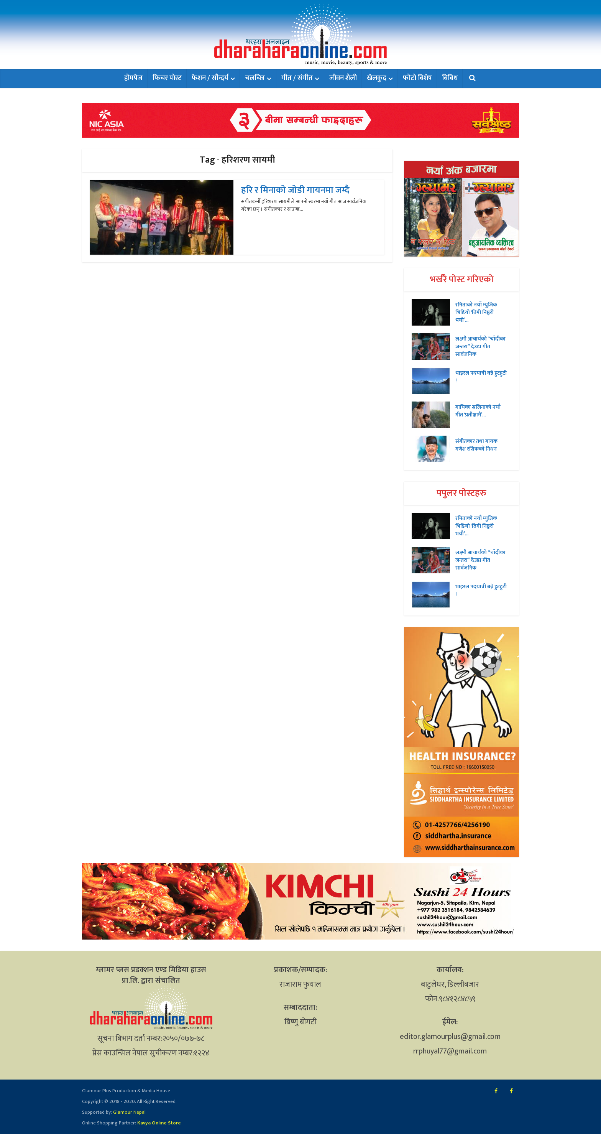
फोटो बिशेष (417, 78)
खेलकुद (376, 78)
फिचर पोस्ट (167, 78)
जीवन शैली (343, 78)
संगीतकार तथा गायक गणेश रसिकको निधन (476, 445)
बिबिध (450, 78)
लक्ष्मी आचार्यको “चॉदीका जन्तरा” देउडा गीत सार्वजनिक (480, 346)
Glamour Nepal (129, 1112)
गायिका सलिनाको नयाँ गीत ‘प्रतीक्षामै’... (478, 411)
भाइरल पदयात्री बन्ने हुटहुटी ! (481, 377)
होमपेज (133, 78)
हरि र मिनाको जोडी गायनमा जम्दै (295, 190)
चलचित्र (255, 78)
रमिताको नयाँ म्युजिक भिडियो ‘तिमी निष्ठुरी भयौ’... (476, 312)
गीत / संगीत (297, 78)
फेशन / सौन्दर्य (210, 78)
